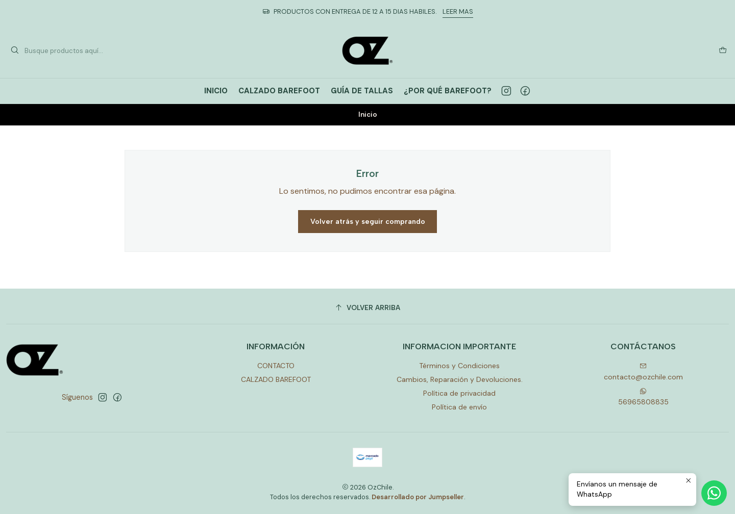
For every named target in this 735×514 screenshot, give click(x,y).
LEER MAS (458, 11)
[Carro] (723, 50)
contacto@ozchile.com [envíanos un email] (643, 372)
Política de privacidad (459, 393)
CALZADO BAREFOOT (276, 379)
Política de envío (459, 407)
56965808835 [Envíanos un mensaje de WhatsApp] (643, 397)
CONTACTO (276, 365)
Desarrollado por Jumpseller (418, 497)
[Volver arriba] (367, 308)
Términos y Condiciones (459, 365)
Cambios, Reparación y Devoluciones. (460, 379)
